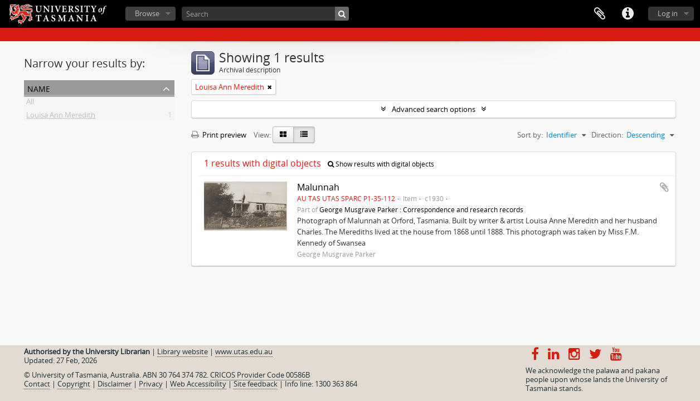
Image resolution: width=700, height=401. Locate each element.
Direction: (607, 135)
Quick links (627, 14)
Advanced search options (433, 109)
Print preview (218, 135)
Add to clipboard (664, 187)
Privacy (151, 384)
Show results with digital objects (381, 164)
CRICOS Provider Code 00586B (260, 375)
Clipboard (600, 14)
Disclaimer (115, 384)
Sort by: (530, 135)
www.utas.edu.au (244, 351)
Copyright (73, 384)
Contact (37, 384)
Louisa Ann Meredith (60, 117)
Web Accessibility (198, 384)
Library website (182, 351)
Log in (668, 13)
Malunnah (318, 187)
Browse (147, 13)
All (30, 104)
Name (38, 87)
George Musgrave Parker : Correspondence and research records (421, 209)
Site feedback (256, 384)
